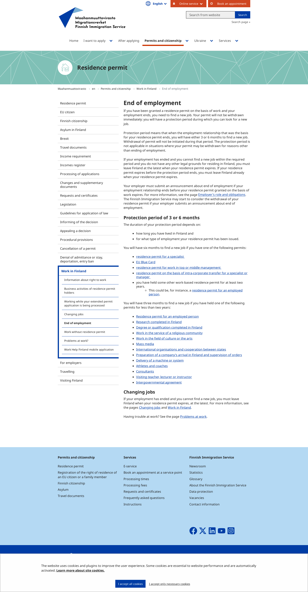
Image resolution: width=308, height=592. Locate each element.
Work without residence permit (84, 332)
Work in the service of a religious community (169, 333)
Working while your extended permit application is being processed (88, 303)
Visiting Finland (71, 380)
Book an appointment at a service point (153, 472)
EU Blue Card (145, 262)
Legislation (68, 204)
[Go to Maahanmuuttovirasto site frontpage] (92, 23)
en (94, 88)
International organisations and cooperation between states (181, 349)
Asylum (63, 489)
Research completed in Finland (159, 322)
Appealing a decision (75, 231)
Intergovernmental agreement (159, 382)
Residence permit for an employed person (167, 316)
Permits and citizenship (116, 88)
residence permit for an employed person (196, 292)
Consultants (145, 371)
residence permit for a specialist (160, 256)
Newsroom (197, 466)
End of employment (77, 323)
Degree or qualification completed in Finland (169, 327)
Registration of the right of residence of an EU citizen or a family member (87, 474)
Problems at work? (76, 341)
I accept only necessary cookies (169, 584)
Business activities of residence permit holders (89, 290)
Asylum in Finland (73, 130)
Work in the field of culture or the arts (164, 338)
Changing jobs (73, 314)
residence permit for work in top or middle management (178, 267)
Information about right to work (85, 280)
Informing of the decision (79, 222)
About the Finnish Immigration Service (217, 485)
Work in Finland (147, 88)
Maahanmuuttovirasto (72, 88)
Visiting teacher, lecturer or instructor (164, 377)
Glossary (195, 479)
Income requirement (75, 156)
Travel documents (73, 147)
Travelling (67, 371)
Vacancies (196, 498)
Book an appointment (231, 3)
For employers (71, 363)
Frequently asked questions (144, 498)
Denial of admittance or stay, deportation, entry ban (81, 259)
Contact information (204, 504)
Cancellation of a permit (78, 248)
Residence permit (73, 103)
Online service (192, 3)
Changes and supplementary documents (81, 185)
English (160, 3)
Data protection (201, 491)
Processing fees (135, 485)
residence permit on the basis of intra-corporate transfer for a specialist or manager (192, 275)
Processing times (136, 479)
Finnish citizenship (73, 121)
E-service (130, 466)
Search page (240, 22)
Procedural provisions (76, 240)
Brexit (64, 138)
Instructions (133, 504)
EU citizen (67, 112)
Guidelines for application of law (84, 213)
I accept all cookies (130, 584)
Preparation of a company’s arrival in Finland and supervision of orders (189, 355)
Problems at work (193, 416)
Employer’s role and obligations (221, 195)
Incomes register (72, 165)
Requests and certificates (79, 195)
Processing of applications (79, 174)
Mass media (145, 344)
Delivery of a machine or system (160, 360)
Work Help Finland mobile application (89, 349)
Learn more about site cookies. (80, 570)
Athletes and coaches (152, 366)
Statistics (196, 472)
